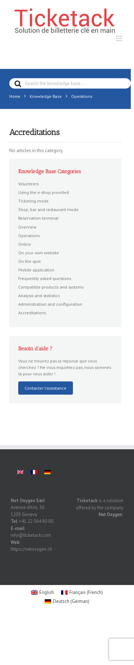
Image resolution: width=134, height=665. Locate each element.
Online (24, 244)
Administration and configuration (50, 304)
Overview (27, 227)
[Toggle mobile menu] (119, 38)
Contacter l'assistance (45, 388)
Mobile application (36, 269)
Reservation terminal (38, 218)
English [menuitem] (46, 592)
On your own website (38, 252)
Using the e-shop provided (43, 192)
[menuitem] (20, 472)
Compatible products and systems (51, 287)
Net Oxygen (110, 514)
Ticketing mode (33, 201)
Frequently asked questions (44, 278)
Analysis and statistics (39, 295)
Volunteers (28, 183)
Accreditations (32, 312)
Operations (29, 235)
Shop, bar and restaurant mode (48, 209)
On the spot (29, 261)
